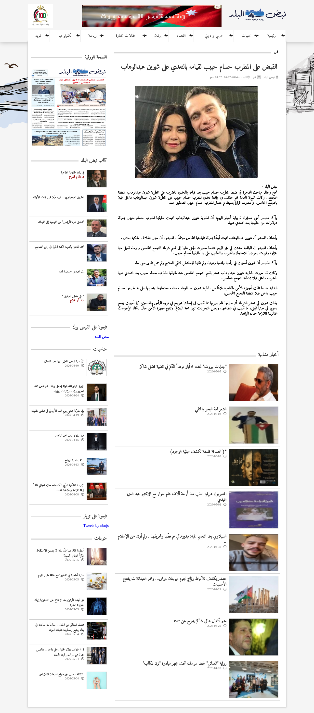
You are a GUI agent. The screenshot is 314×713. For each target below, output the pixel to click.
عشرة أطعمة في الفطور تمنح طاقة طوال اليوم (61, 575)
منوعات (100, 538)
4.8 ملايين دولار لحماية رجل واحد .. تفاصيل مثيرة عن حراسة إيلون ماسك (60, 652)
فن (254, 77)
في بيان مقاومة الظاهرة (72, 172)
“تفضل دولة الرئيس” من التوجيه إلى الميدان (61, 222)
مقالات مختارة (125, 35)
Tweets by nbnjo (96, 525)
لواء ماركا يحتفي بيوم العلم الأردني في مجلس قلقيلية (57, 411)
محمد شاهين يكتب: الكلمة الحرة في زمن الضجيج (59, 247)
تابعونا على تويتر (95, 516)
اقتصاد (181, 35)
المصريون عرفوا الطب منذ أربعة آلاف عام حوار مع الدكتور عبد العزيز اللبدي (176, 497)
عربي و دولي (214, 35)
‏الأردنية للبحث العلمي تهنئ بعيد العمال (64, 361)
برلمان (157, 35)
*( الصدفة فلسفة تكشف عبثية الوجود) (198, 451)
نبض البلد (269, 77)
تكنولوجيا (65, 35)
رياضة (92, 35)
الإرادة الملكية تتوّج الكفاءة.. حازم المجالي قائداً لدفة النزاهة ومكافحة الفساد (58, 487)
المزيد (38, 35)
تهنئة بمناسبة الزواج (74, 460)
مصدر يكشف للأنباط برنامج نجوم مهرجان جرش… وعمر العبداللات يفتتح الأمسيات (174, 581)
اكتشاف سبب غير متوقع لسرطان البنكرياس (61, 674)
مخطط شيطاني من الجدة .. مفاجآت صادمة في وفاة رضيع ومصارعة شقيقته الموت (59, 627)
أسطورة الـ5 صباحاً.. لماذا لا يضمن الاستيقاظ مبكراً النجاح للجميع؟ (60, 553)
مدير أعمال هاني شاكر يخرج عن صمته (199, 621)
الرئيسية (272, 35)
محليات (246, 35)
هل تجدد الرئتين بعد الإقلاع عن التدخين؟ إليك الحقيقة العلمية (59, 602)
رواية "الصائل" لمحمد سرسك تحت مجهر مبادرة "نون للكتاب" (184, 663)
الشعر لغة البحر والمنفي (210, 409)
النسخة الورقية (95, 57)
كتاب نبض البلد (94, 160)
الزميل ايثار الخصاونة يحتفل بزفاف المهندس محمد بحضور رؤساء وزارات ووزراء (59, 388)
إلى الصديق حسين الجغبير (71, 271)
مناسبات (100, 349)
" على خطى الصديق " (73, 296)
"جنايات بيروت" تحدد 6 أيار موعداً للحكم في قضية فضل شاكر (183, 367)
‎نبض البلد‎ (101, 336)
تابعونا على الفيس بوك (89, 327)
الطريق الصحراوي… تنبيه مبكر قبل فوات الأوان (58, 197)
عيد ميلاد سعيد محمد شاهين (69, 436)
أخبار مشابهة (268, 355)
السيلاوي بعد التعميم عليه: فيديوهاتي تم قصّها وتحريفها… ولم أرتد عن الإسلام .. (172, 539)
